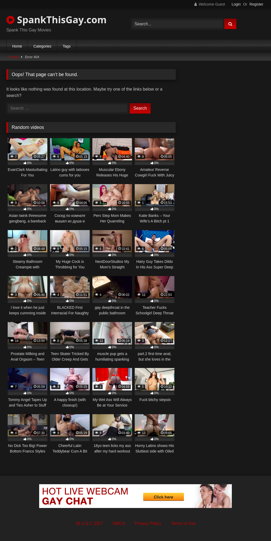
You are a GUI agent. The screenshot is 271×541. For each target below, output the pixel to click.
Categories (42, 46)
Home (17, 46)
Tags (67, 46)
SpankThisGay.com (56, 19)
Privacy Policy (148, 523)
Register (256, 4)
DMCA (119, 523)
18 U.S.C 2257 (89, 523)
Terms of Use (183, 523)
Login (236, 4)
